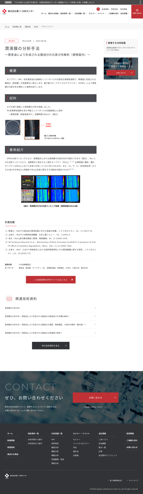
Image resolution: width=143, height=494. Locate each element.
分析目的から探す (35, 443)
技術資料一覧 (65, 13)
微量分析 (55, 455)
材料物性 (55, 443)
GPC (53, 439)
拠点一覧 (102, 447)
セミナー (76, 439)
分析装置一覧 (80, 13)
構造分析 (55, 451)
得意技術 (114, 9)
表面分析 (28, 26)
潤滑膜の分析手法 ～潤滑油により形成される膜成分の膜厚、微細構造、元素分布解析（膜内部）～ (45, 324)
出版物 (76, 455)
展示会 (76, 451)
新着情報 (105, 9)
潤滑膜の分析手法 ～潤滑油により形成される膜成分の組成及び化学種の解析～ (37, 316)
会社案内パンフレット (108, 455)
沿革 (100, 451)
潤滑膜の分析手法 (12, 308)
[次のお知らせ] (140, 3)
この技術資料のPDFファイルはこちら (50, 279)
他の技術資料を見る (50, 345)
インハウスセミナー (81, 443)
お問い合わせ (137, 11)
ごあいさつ (103, 439)
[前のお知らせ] (140, 1)
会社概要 (102, 443)
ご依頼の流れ (113, 13)
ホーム (43, 13)
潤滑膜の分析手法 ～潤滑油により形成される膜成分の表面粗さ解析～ (33, 333)
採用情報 (123, 9)
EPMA (36, 26)
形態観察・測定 (57, 459)
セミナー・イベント (96, 13)
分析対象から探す (35, 439)
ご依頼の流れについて (93, 407)
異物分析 (55, 463)
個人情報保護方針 (116, 480)
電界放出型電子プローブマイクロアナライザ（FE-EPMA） (121, 49)
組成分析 (55, 447)
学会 (75, 447)
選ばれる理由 (53, 13)
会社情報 (123, 13)
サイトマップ (133, 480)
